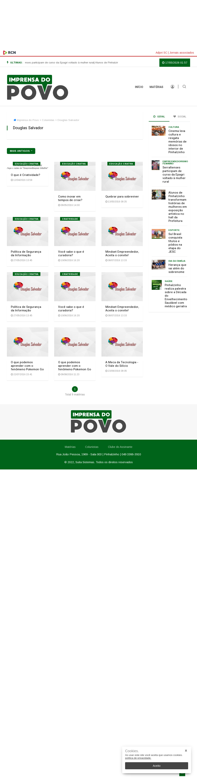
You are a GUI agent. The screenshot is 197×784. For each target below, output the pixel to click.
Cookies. (132, 751)
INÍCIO (139, 87)
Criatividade (70, 219)
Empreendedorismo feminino (175, 162)
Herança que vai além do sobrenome (177, 268)
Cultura (173, 127)
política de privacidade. (138, 758)
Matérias (156, 87)
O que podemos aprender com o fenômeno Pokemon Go (27, 365)
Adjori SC (161, 52)
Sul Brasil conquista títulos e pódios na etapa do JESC (175, 243)
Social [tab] (179, 116)
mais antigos (20, 150)
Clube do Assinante (120, 446)
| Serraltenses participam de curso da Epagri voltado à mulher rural (57, 62)
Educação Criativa (26, 164)
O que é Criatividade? (25, 175)
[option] (57, 62)
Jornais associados (181, 52)
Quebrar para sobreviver (122, 196)
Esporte (174, 230)
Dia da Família (176, 261)
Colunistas (91, 446)
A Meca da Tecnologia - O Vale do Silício (121, 364)
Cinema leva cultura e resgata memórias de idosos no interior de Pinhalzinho (177, 141)
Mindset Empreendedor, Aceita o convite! (122, 253)
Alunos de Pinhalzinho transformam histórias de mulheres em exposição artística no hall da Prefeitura (177, 206)
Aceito (157, 765)
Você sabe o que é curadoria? (71, 253)
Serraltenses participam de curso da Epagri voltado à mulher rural (174, 174)
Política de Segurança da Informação (26, 253)
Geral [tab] (159, 116)
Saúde (169, 281)
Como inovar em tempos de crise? (70, 198)
